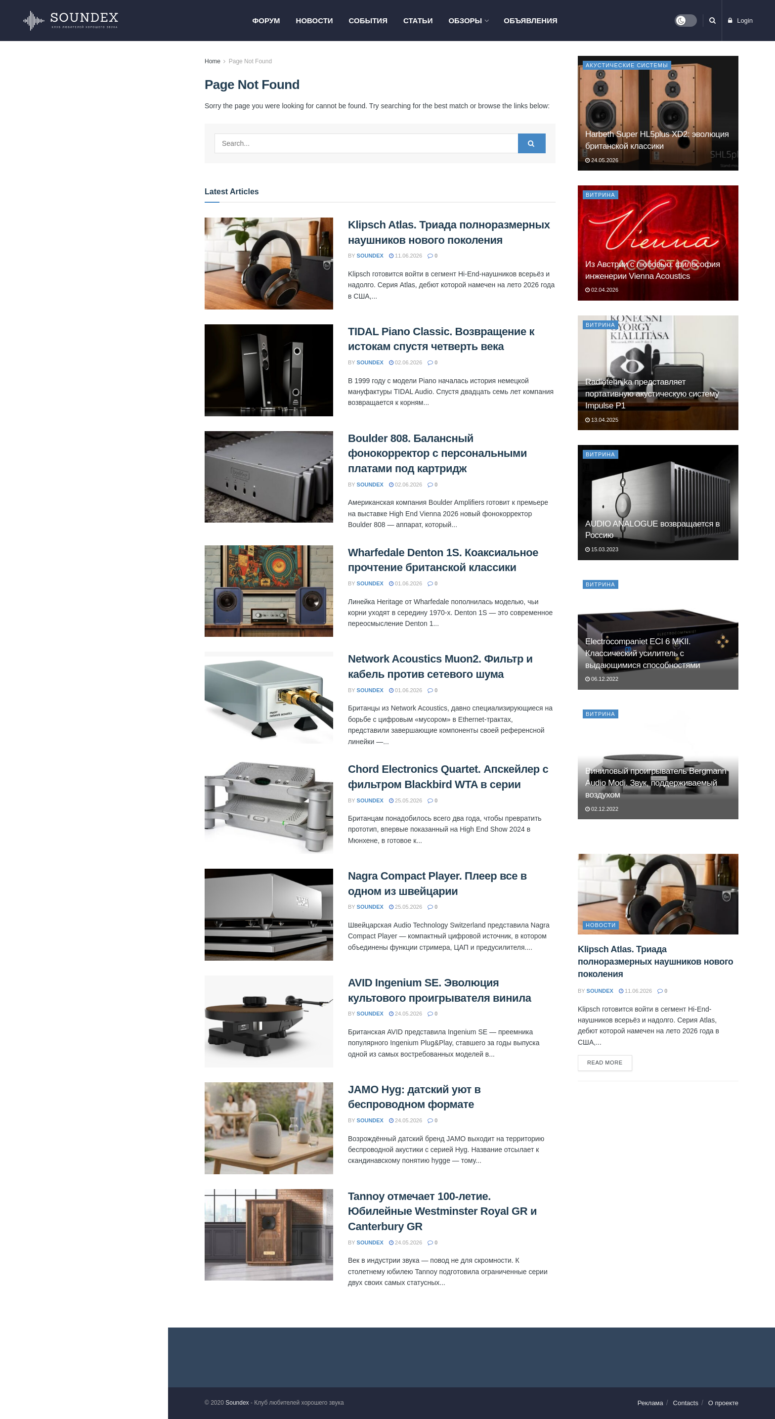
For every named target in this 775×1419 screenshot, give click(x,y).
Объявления (531, 20)
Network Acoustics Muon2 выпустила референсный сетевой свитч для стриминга (99, 689)
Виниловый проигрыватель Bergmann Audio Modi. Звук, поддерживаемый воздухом (656, 782)
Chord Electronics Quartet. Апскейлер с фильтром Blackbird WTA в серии (104, 360)
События (368, 20)
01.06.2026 (405, 583)
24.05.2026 (405, 1014)
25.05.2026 (405, 800)
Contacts (685, 1403)
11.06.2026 (405, 256)
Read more (605, 1062)
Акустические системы (627, 65)
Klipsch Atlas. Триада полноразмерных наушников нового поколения (82, 67)
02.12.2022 (601, 809)
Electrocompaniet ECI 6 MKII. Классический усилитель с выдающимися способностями (642, 653)
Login (740, 20)
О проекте (723, 1403)
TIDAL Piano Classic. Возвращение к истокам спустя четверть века (102, 131)
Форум (266, 20)
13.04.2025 (601, 420)
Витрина (600, 195)
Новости (314, 20)
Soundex (237, 1402)
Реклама (650, 1403)
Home (212, 61)
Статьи (418, 20)
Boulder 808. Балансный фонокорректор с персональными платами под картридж (437, 453)
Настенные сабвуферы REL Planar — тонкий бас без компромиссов (96, 633)
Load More (83, 741)
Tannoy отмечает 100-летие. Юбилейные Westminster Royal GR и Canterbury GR (101, 577)
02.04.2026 (601, 290)
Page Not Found (250, 61)
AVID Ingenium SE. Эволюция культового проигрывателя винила (99, 469)
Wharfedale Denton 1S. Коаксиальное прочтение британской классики (92, 252)
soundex (370, 256)
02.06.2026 (405, 362)
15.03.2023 (601, 549)
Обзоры (465, 20)
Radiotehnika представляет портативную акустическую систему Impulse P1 (652, 393)
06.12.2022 (601, 679)
